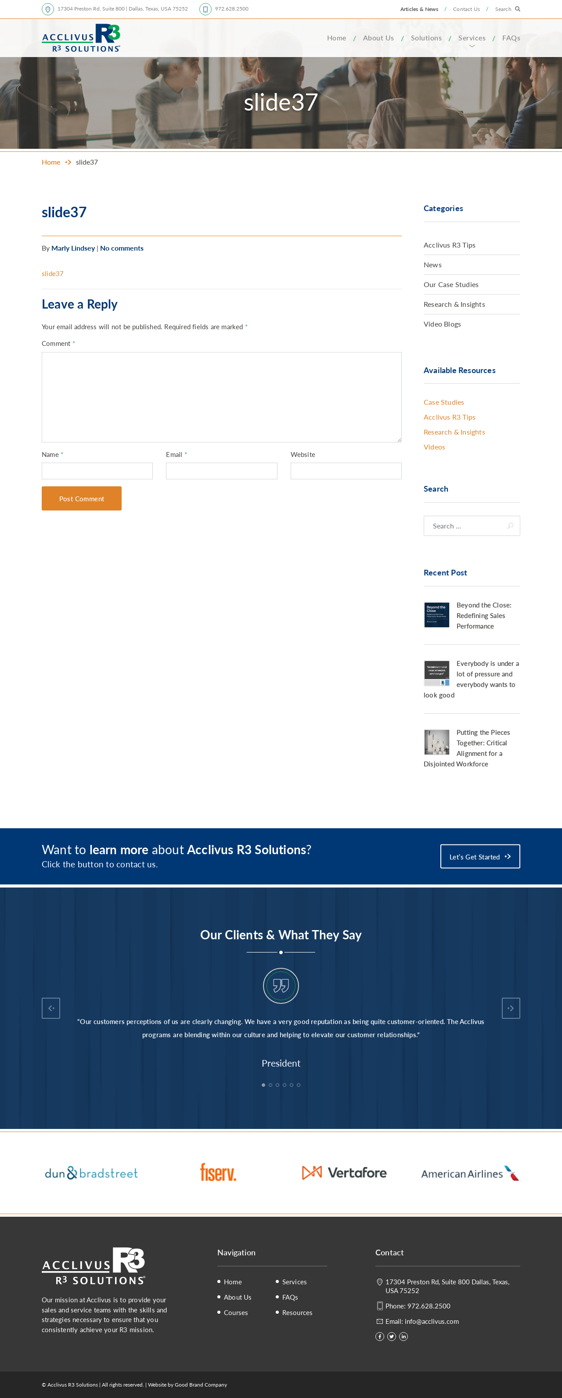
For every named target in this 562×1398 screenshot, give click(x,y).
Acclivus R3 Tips (450, 245)
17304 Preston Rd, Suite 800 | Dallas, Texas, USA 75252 (123, 8)
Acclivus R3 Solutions (81, 38)
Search (503, 9)
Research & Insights (454, 304)
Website (303, 454)
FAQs (511, 37)
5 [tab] (292, 1086)
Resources (297, 1312)
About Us (378, 37)
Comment (58, 343)
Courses (236, 1312)
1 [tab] (264, 1086)
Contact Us (466, 9)
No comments (122, 248)
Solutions (426, 37)
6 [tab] (299, 1086)
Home (336, 37)
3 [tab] (278, 1086)
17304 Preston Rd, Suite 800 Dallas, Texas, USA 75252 (447, 1286)
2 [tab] (271, 1086)
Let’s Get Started (475, 856)
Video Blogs (442, 324)
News (433, 264)
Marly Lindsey (73, 248)
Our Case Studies (451, 284)
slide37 (53, 273)
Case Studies (444, 402)
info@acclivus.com (432, 1321)
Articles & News (419, 9)
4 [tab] (285, 1086)
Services (472, 37)
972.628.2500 (232, 8)
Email (176, 454)
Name (52, 454)
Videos (434, 447)
